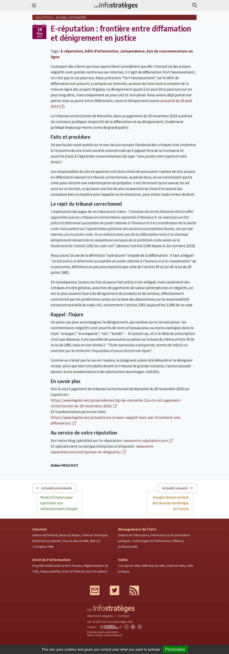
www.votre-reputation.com (146, 440)
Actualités (78, 17)
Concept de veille (129, 565)
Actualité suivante (177, 488)
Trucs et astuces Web (75, 541)
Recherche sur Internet (46, 541)
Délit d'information (101, 51)
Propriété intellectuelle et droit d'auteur (57, 565)
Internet (39, 529)
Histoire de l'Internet (45, 535)
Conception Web (43, 546)
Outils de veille (176, 565)
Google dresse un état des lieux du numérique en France (170, 503)
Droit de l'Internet (73, 571)
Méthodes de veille (153, 565)
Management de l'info (137, 529)
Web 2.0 (95, 541)
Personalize (175, 649)
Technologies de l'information (151, 541)
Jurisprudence (132, 51)
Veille (123, 559)
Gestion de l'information (133, 535)
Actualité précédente (54, 488)
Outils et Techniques (95, 535)
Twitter (114, 590)
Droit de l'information (51, 559)
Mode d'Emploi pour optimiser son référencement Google (59, 503)
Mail (95, 590)
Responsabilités (50, 571)
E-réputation (72, 51)
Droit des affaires (96, 571)
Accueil (61, 17)
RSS (134, 590)
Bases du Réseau (70, 535)
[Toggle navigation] (34, 5)
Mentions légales (100, 616)
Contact (124, 616)
